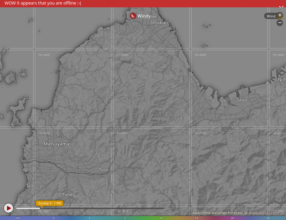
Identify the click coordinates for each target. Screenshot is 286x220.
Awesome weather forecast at (235, 212)
